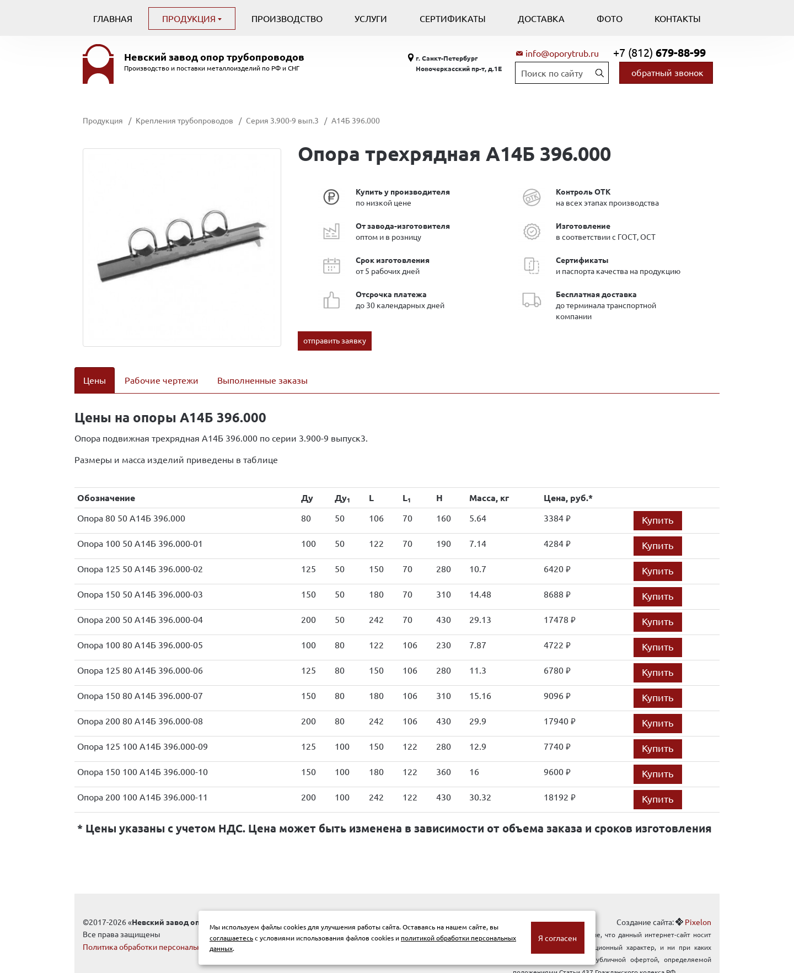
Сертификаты (453, 18)
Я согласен (557, 938)
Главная (112, 18)
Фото (610, 18)
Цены (94, 379)
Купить (658, 505)
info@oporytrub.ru (562, 52)
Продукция (190, 18)
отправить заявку (334, 340)
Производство (287, 18)
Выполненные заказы (262, 379)
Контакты (677, 18)
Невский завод (214, 56)
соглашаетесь (231, 937)
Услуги (371, 18)
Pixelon (698, 907)
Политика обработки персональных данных (161, 932)
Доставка (541, 18)
